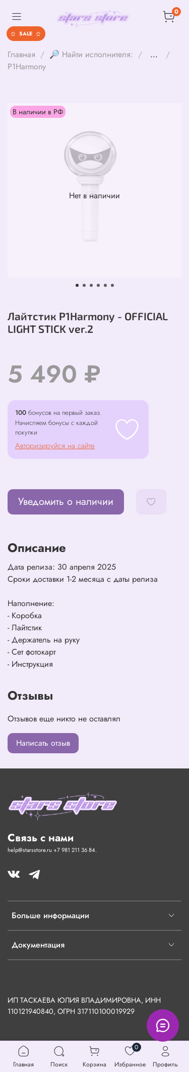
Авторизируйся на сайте (55, 445)
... (154, 54)
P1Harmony (27, 66)
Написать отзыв (43, 743)
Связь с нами (41, 837)
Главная (21, 54)
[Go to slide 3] (91, 285)
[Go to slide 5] (105, 285)
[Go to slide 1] (77, 285)
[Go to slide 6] (112, 285)
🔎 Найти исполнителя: (91, 54)
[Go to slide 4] (98, 285)
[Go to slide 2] (84, 285)
